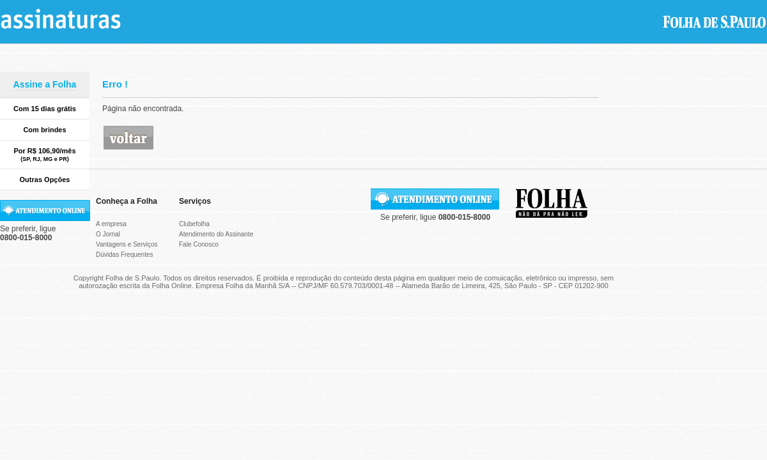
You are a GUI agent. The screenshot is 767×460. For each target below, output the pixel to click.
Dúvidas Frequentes (124, 254)
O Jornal (108, 234)
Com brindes (44, 130)
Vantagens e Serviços (127, 244)
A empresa (111, 223)
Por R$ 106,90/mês (44, 154)
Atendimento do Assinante (216, 234)
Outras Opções (45, 179)
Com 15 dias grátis (44, 108)
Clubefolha (194, 223)
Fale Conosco (199, 244)
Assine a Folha (45, 84)
